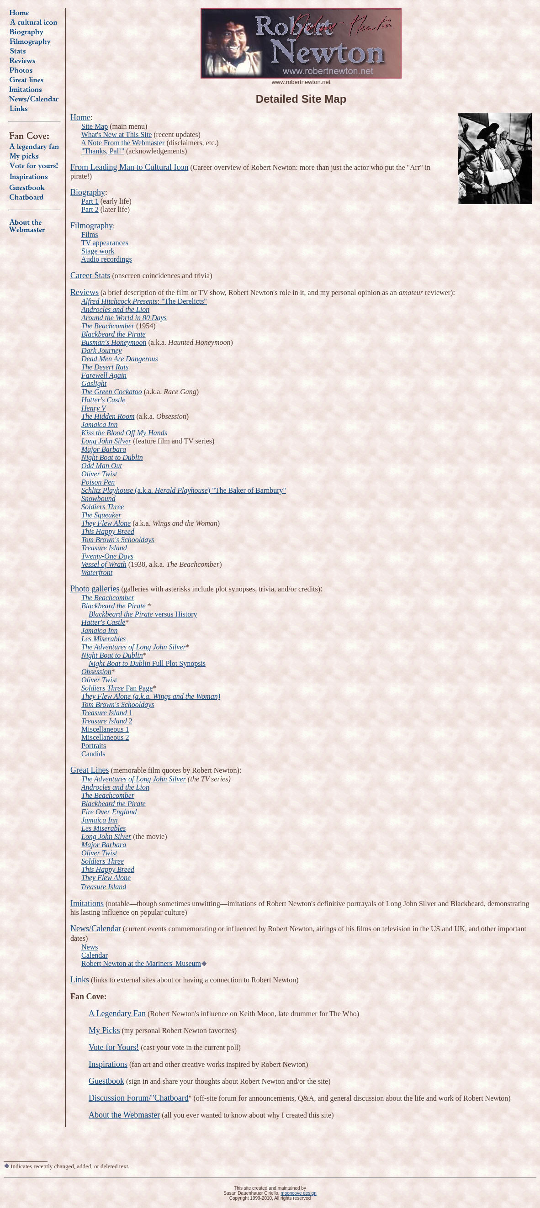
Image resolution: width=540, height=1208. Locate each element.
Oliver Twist (99, 853)
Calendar (94, 955)
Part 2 (90, 209)
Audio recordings (106, 259)
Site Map (94, 126)
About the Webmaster (124, 1114)
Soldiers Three (102, 861)
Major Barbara (103, 845)
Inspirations (108, 1064)
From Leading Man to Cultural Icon (129, 167)
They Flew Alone (106, 877)
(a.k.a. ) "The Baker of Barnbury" (183, 490)
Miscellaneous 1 (105, 729)
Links (79, 979)
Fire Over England (109, 812)
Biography (87, 192)
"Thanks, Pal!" (102, 151)
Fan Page (117, 688)
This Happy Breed (107, 869)
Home (80, 117)
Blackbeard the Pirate (121, 614)
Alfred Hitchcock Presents (119, 301)
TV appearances (104, 243)
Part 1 (90, 201)
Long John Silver (106, 836)
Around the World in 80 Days (124, 318)
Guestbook (106, 1081)
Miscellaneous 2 (105, 737)
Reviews (84, 292)
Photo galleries (94, 588)
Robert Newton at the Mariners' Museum (141, 963)
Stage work (97, 251)
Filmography (91, 225)
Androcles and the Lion (115, 309)
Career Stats (90, 275)
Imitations (87, 903)
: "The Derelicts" (182, 301)
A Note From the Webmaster (122, 143)
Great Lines (89, 770)
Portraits (93, 745)
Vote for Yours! (114, 1047)
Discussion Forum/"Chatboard (139, 1097)
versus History (175, 614)
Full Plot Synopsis (178, 663)
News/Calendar (95, 928)
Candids (93, 754)
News (89, 947)
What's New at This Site (116, 134)
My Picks (104, 1030)
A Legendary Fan (117, 1013)
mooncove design (298, 1193)
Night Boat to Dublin (119, 663)
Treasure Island (104, 887)
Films (89, 234)
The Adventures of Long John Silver (133, 779)
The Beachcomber (107, 795)
